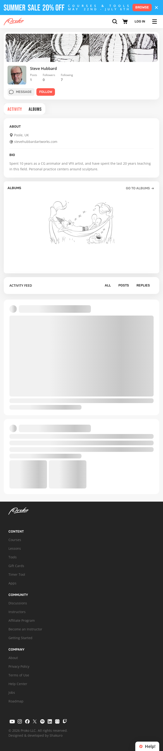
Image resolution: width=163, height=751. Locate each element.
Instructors (17, 612)
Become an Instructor (25, 629)
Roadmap (15, 701)
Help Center (17, 684)
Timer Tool (16, 574)
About (13, 658)
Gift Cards (16, 566)
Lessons (14, 548)
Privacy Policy (18, 666)
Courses (14, 540)
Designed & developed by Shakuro (35, 735)
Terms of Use (18, 675)
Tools (12, 557)
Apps (12, 583)
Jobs (11, 692)
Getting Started (20, 638)
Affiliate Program (21, 620)
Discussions (17, 603)
